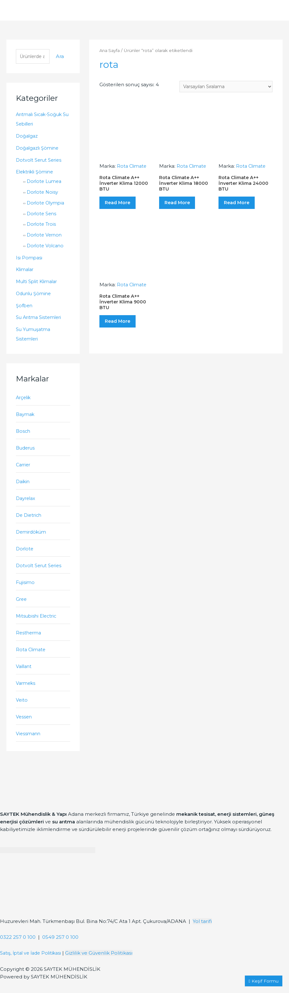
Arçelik (24, 399)
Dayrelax (26, 503)
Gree (22, 607)
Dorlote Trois (42, 225)
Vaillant (24, 676)
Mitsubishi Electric (38, 624)
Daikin (23, 485)
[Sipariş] (222, 87)
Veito (22, 711)
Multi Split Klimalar (39, 282)
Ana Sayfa (110, 50)
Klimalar (26, 270)
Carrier (24, 468)
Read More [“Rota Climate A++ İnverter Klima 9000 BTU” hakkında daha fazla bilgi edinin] (122, 332)
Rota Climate (32, 659)
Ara (60, 57)
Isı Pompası (30, 258)
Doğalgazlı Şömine (39, 149)
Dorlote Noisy (43, 193)
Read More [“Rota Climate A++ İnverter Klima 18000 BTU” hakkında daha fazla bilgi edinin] (182, 207)
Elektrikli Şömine (36, 173)
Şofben (24, 306)
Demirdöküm (32, 538)
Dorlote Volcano (46, 246)
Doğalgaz (27, 137)
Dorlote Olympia (47, 204)
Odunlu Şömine (35, 294)
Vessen (24, 728)
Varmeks (26, 694)
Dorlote (25, 555)
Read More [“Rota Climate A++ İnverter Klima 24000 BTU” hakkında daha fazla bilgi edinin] (241, 207)
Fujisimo (26, 590)
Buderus (26, 451)
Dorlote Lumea (45, 182)
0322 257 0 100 (18, 950)
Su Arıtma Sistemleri (40, 318)
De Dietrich (30, 520)
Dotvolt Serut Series (40, 161)
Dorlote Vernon (45, 236)
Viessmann (29, 746)
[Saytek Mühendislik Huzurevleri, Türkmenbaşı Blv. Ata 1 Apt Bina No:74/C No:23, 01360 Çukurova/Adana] (47, 904)
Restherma (29, 642)
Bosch (23, 433)
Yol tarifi (202, 934)
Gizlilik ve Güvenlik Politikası (104, 966)
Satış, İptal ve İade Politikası (33, 966)
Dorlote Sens (42, 214)
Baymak (26, 416)
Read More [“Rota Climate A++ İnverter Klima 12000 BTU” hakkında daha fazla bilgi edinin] (122, 207)
